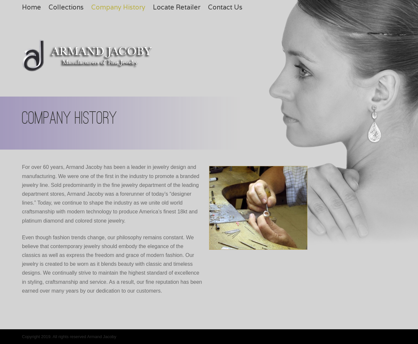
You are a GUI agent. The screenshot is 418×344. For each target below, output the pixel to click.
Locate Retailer (176, 7)
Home (31, 7)
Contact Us (225, 7)
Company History (118, 7)
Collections (66, 7)
